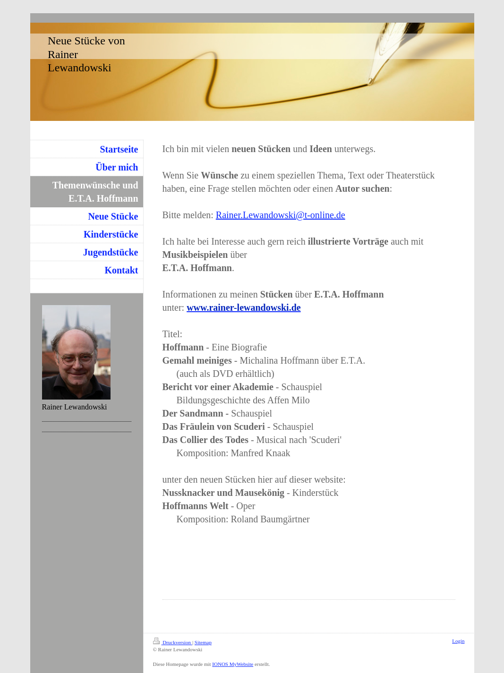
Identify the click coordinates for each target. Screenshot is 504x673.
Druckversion (172, 642)
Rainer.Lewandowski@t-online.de (280, 215)
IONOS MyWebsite (232, 664)
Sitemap (203, 642)
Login (458, 641)
